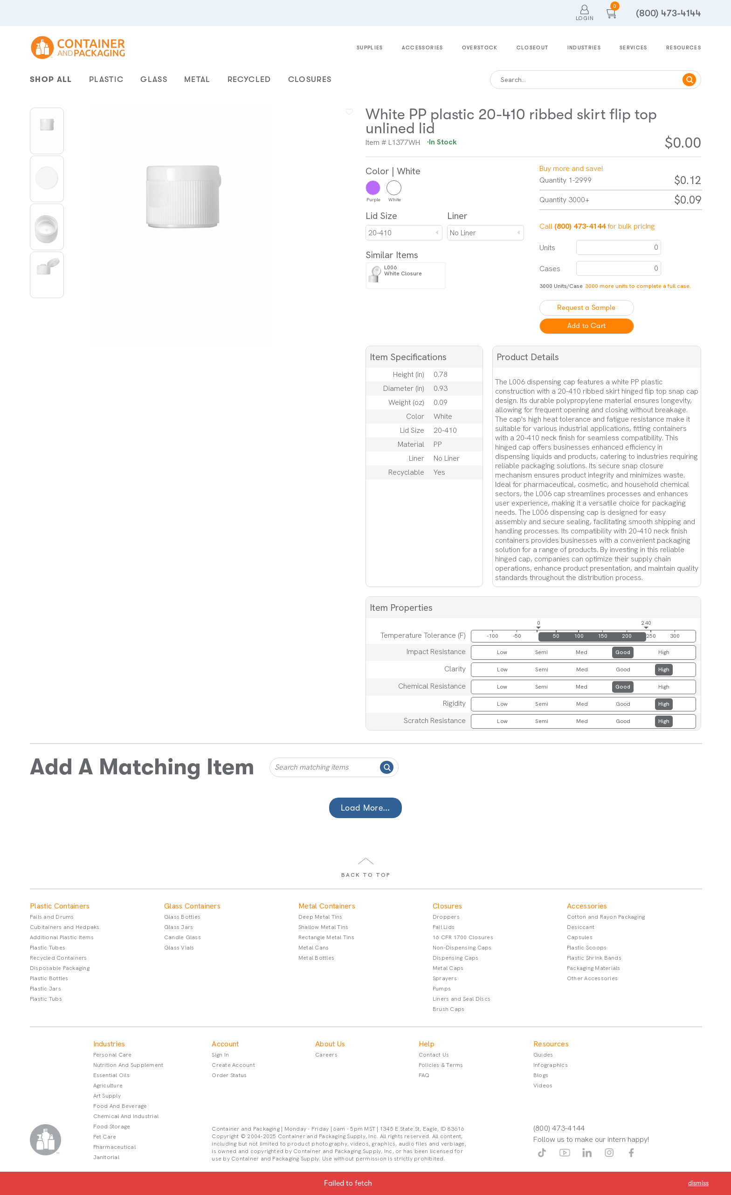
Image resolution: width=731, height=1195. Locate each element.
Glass (153, 79)
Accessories (422, 48)
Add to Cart (586, 326)
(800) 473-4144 (668, 13)
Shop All (51, 79)
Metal (197, 79)
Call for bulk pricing (597, 226)
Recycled (249, 79)
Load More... (365, 808)
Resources (683, 48)
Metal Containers (326, 906)
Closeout (533, 48)
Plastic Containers (60, 906)
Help (426, 1044)
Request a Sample (586, 308)
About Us (330, 1044)
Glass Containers (192, 906)
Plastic (106, 79)
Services (634, 48)
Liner (457, 216)
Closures (310, 79)
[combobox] (404, 232)
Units (547, 248)
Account (225, 1044)
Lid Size (381, 216)
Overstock (480, 48)
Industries (584, 48)
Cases (549, 268)
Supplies (370, 48)
